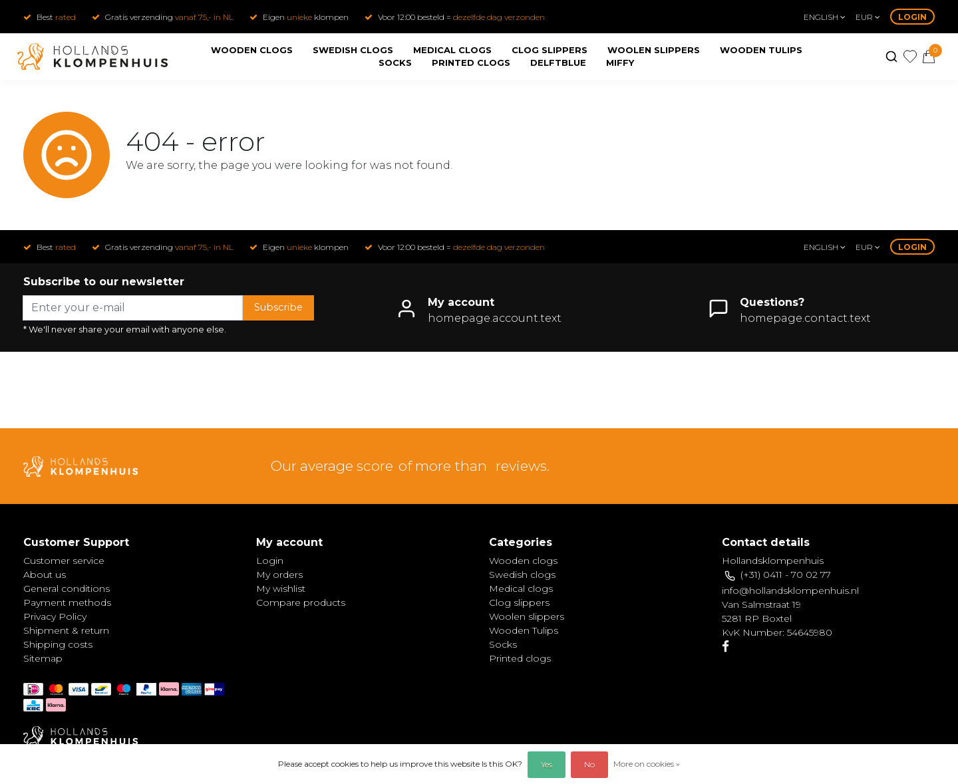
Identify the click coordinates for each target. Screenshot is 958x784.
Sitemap (43, 658)
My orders (279, 575)
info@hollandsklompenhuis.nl (790, 590)
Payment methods (67, 602)
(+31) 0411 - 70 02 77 (785, 575)
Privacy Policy (54, 616)
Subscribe (278, 307)
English (825, 17)
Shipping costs (57, 644)
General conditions (66, 588)
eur (868, 17)
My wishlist (280, 588)
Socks (395, 62)
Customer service (63, 561)
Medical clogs (452, 50)
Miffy (620, 62)
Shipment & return (66, 630)
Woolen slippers (653, 50)
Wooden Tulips (761, 50)
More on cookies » (646, 764)
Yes (546, 764)
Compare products (300, 602)
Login (912, 17)
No (589, 764)
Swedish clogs (353, 50)
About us (44, 575)
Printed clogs (471, 62)
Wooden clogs (252, 50)
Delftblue (558, 62)
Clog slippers (549, 50)
